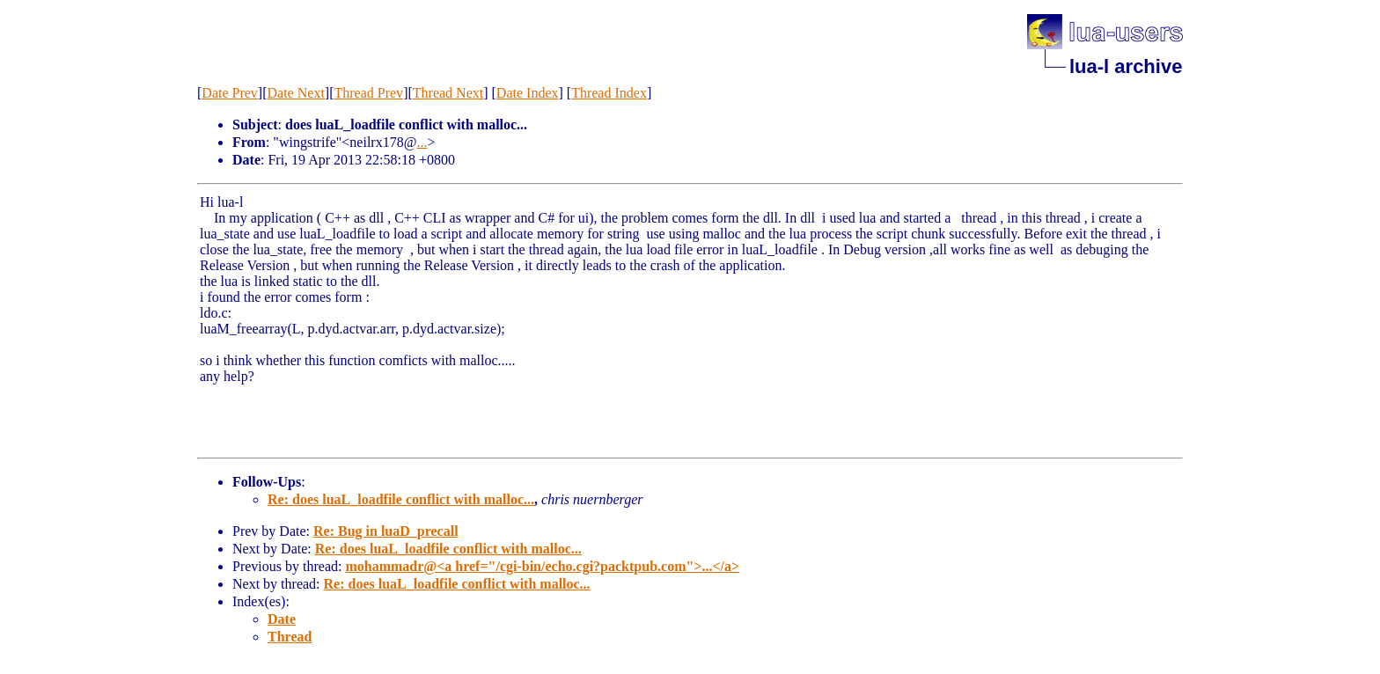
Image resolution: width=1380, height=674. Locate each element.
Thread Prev (368, 92)
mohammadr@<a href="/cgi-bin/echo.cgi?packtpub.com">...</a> (542, 566)
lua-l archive (1125, 66)
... (421, 142)
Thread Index (609, 92)
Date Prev (230, 92)
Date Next (296, 92)
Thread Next (448, 92)
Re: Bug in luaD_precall (386, 531)
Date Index (527, 92)
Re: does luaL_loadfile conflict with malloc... (401, 499)
